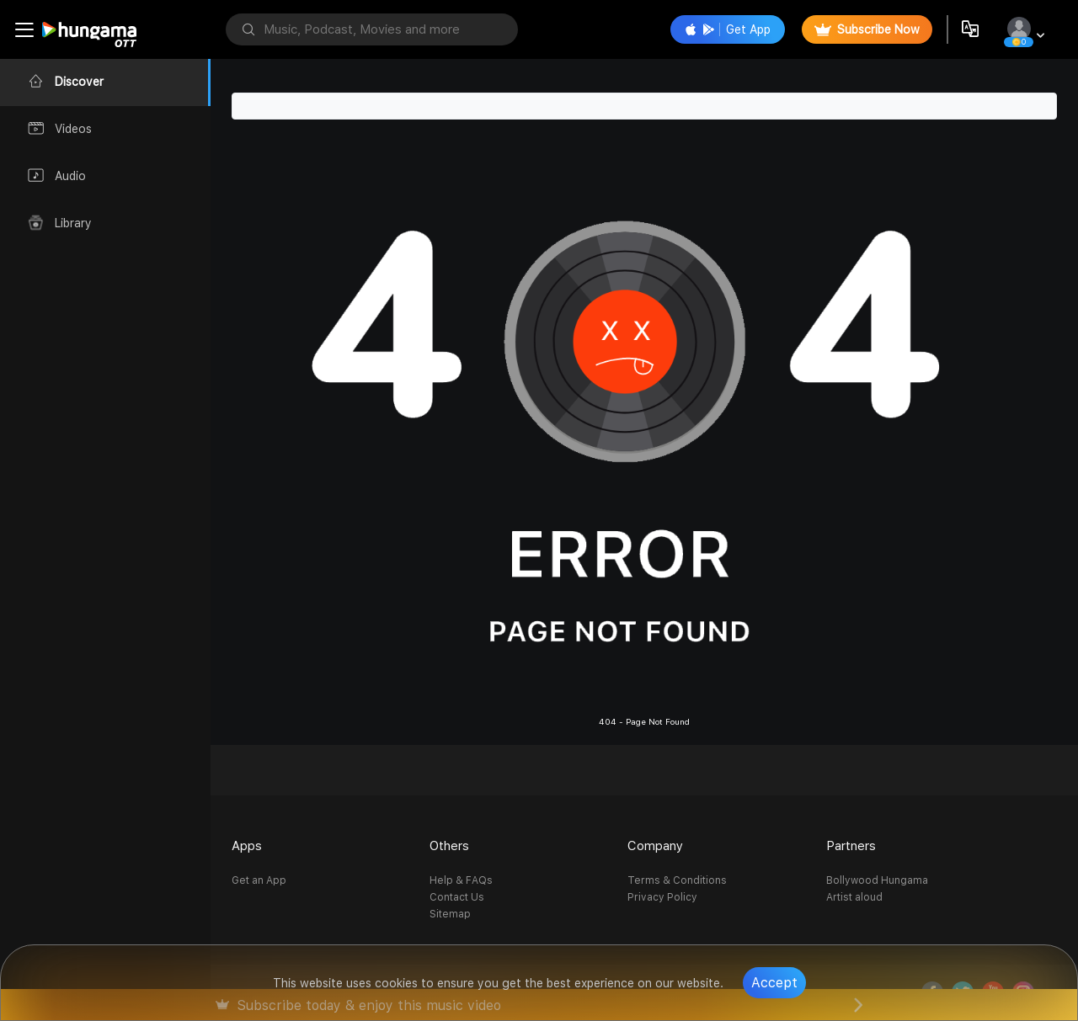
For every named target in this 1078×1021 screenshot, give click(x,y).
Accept (774, 983)
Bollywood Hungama (877, 880)
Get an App (259, 880)
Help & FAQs (461, 880)
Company (655, 845)
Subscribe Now (867, 29)
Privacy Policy (662, 897)
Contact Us (457, 897)
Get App (728, 29)
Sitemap (450, 914)
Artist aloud (854, 897)
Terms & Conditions (677, 880)
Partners (851, 845)
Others (449, 845)
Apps (247, 845)
